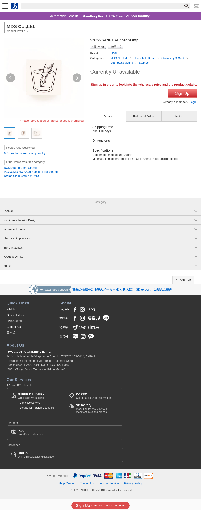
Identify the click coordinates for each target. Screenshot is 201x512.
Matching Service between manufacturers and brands (97, 410)
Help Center (14, 322)
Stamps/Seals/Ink (122, 62)
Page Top (185, 281)
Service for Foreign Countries (37, 409)
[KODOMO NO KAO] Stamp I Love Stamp (31, 171)
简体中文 (99, 46)
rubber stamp (19, 153)
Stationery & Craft (173, 58)
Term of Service (109, 485)
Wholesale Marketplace (31, 397)
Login (193, 110)
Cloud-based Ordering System (93, 397)
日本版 (11, 334)
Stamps (143, 62)
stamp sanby (37, 153)
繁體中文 (116, 46)
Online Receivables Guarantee (36, 456)
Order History (15, 316)
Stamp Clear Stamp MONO (21, 176)
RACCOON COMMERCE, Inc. (29, 353)
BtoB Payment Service (31, 434)
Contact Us (14, 328)
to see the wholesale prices (100, 505)
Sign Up (182, 102)
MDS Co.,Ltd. (119, 58)
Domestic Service (30, 404)
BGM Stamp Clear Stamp (20, 167)
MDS (7, 153)
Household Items (145, 58)
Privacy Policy (133, 485)
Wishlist (11, 311)
